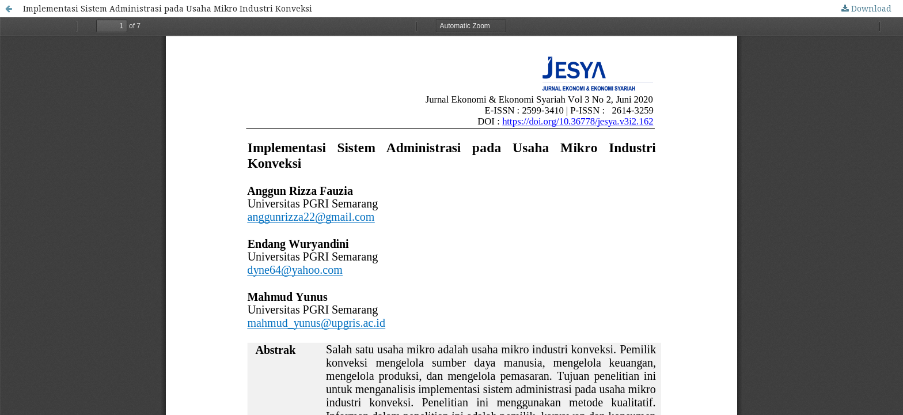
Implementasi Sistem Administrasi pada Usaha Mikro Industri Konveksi (167, 8)
